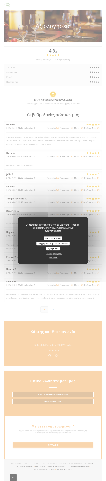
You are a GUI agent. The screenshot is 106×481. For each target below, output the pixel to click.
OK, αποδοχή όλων (53, 238)
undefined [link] (53, 257)
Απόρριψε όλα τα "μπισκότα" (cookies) (53, 243)
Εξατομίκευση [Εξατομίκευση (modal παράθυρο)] (53, 248)
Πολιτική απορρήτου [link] (54, 254)
